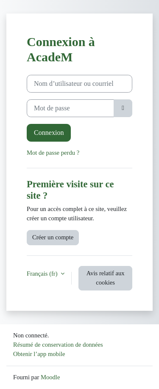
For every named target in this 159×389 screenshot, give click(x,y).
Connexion (49, 132)
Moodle (50, 377)
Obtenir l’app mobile (39, 354)
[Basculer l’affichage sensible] (123, 108)
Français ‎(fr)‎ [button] (43, 273)
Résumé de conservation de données (58, 344)
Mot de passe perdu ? (53, 152)
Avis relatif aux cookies (105, 278)
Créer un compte (52, 237)
